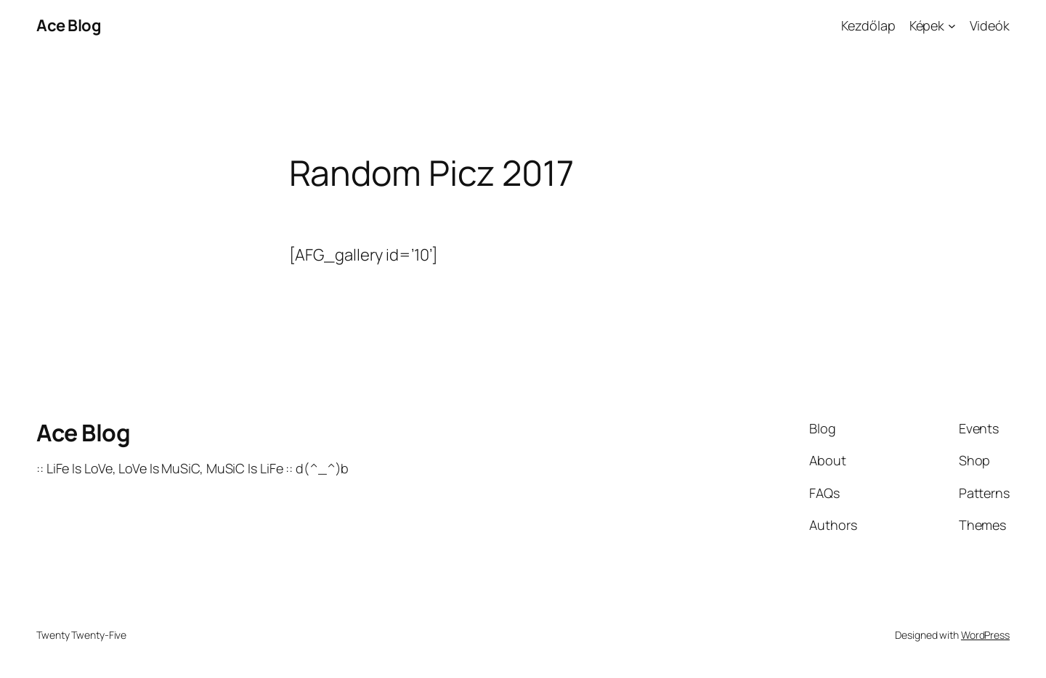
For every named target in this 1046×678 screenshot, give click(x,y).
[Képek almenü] (952, 26)
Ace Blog (68, 25)
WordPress (985, 635)
